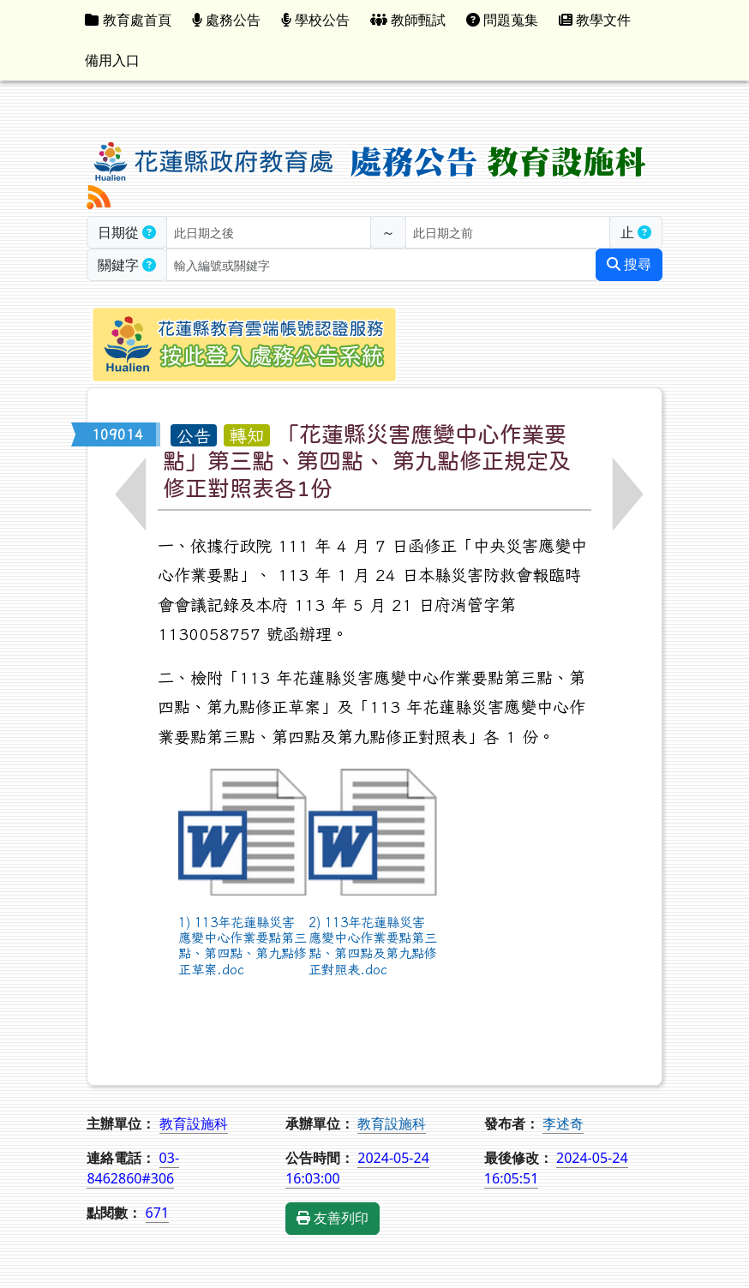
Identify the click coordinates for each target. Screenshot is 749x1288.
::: (654, 20)
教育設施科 (391, 1123)
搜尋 (629, 264)
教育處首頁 (128, 19)
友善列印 (333, 1218)
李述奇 (563, 1123)
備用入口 (112, 60)
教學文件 (595, 19)
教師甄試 (408, 19)
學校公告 (315, 19)
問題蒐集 (502, 19)
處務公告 (226, 19)
